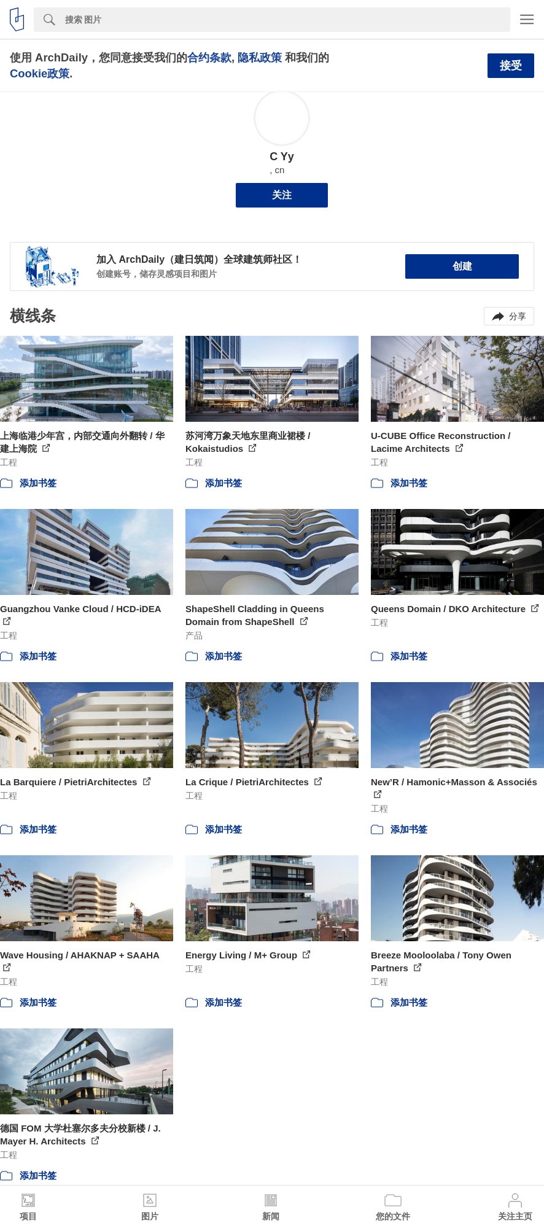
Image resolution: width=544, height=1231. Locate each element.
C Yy (282, 156)
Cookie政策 (39, 73)
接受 (511, 66)
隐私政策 (260, 57)
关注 (282, 195)
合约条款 (209, 57)
